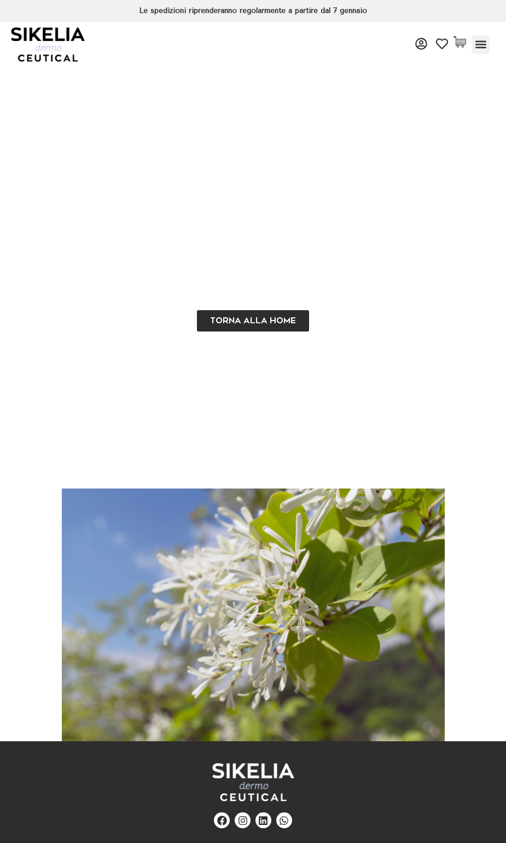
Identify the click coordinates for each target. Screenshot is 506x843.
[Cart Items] (462, 42)
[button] (481, 45)
